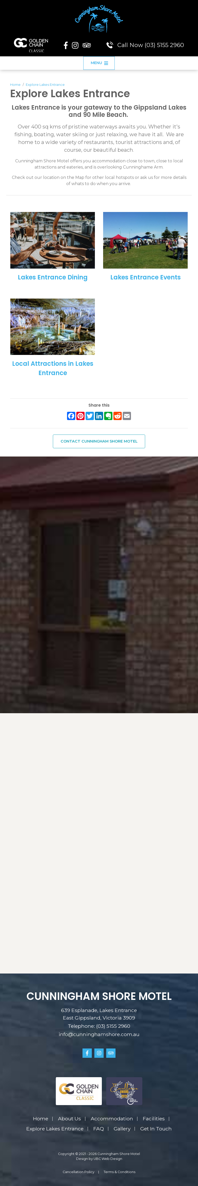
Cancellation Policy (78, 1172)
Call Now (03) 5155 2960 (145, 45)
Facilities (154, 1118)
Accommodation (112, 1118)
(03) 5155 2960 (113, 1026)
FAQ (98, 1129)
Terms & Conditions (119, 1172)
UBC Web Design (108, 1159)
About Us (69, 1118)
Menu (100, 62)
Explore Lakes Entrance (45, 85)
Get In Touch (156, 1129)
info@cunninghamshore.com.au (99, 1034)
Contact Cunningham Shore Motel (99, 441)
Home (15, 85)
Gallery (122, 1129)
